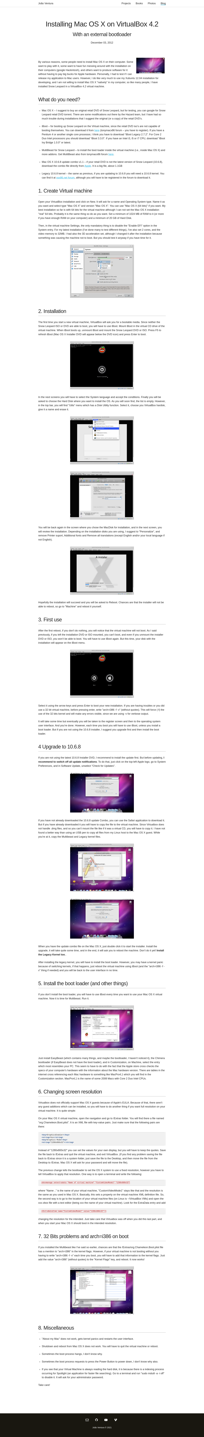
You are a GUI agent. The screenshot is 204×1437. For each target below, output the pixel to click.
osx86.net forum (65, 177)
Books (139, 3)
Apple (87, 165)
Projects (126, 3)
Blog (163, 3)
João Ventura (45, 3)
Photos (152, 3)
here (96, 130)
